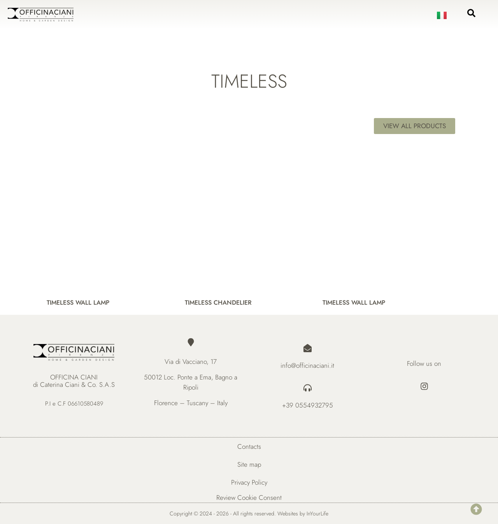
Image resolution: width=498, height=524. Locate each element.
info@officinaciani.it (307, 365)
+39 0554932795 (307, 405)
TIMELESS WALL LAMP (78, 302)
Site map (249, 464)
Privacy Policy (249, 482)
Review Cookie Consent (249, 497)
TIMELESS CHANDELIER (218, 302)
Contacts (249, 446)
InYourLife (317, 513)
